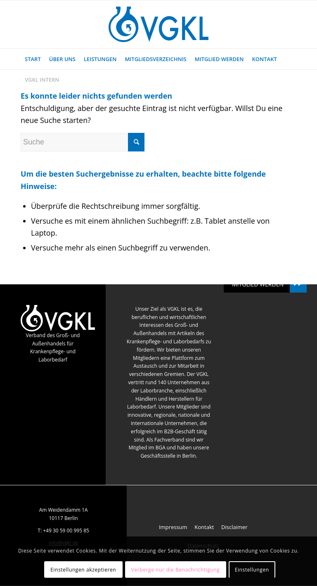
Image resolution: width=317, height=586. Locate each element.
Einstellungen (252, 569)
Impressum (173, 527)
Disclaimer (234, 527)
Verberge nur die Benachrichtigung (175, 569)
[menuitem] (33, 59)
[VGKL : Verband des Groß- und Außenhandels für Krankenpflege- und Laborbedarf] (158, 24)
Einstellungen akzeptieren (83, 569)
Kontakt (204, 527)
